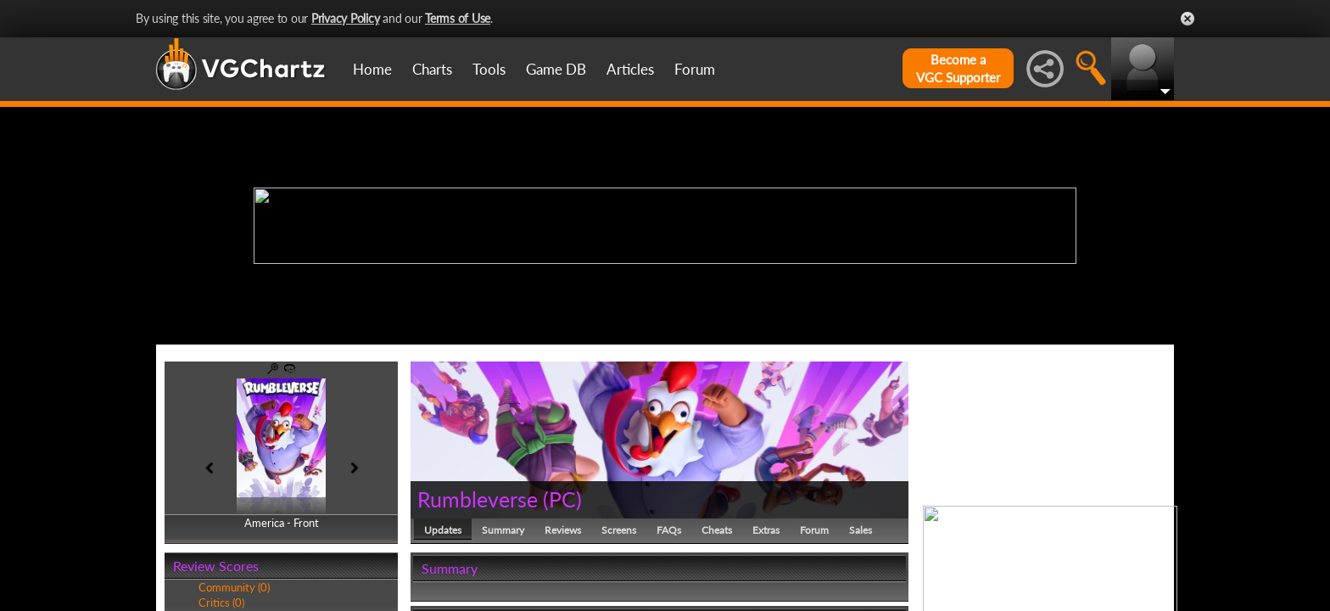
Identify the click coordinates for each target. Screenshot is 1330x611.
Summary (503, 530)
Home (372, 69)
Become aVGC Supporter (958, 68)
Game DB (556, 69)
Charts (432, 69)
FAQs (669, 530)
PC (562, 499)
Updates (442, 530)
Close (1187, 18)
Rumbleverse (477, 499)
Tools (489, 69)
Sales (860, 530)
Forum (694, 69)
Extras (766, 530)
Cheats (716, 530)
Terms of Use (457, 18)
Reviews (563, 530)
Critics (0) (221, 602)
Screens (618, 530)
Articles (630, 69)
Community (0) (234, 587)
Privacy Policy (345, 18)
